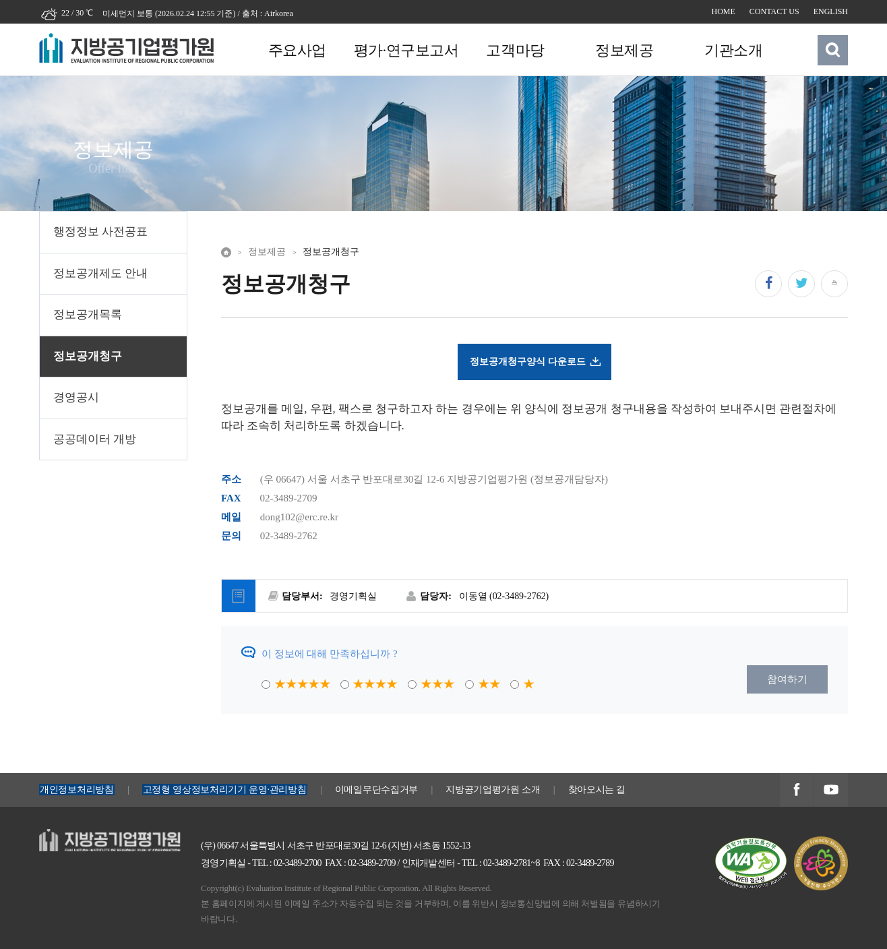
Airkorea (278, 13)
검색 (833, 49)
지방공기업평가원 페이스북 (796, 791)
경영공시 (76, 397)
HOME (723, 11)
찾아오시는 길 (597, 790)
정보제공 (622, 50)
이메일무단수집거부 (376, 790)
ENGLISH (831, 11)
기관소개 (731, 50)
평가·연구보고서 (405, 50)
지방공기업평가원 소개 (493, 790)
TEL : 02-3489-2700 (287, 863)
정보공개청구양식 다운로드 (528, 361)
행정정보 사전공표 (100, 231)
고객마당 (514, 50)
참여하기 (787, 679)
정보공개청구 (87, 356)
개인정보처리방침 (77, 790)
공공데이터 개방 (94, 439)
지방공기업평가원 (79, 836)
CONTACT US (774, 11)
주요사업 (297, 50)
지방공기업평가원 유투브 (830, 791)
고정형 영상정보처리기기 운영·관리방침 (225, 790)
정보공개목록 (87, 314)
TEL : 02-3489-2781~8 (501, 863)
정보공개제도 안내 (100, 273)
